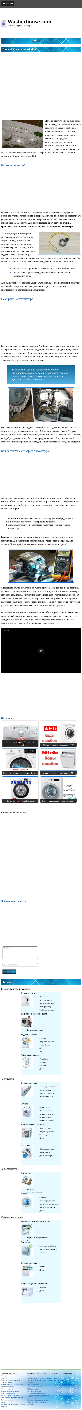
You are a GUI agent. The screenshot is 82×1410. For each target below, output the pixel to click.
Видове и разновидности (36, 1393)
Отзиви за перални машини (10, 1391)
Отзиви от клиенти (34, 1391)
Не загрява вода (46, 1007)
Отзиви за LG (45, 1107)
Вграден (43, 1287)
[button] (7, 3)
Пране (24, 1194)
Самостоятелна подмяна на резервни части (10, 1381)
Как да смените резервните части (39, 1378)
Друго (42, 1051)
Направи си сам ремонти (36, 1376)
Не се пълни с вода (47, 1003)
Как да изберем (45, 1090)
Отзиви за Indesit (46, 1111)
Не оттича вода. (45, 997)
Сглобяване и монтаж (35, 1387)
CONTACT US (59, 1382)
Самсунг (43, 1038)
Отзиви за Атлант (46, 1114)
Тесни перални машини (48, 1135)
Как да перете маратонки (49, 1204)
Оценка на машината (47, 1093)
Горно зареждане (46, 1128)
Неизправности (28, 993)
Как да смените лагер (35, 1030)
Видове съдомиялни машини (34, 1283)
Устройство (44, 1059)
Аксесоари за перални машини (12, 1398)
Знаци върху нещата (47, 1201)
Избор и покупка (29, 1083)
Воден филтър (45, 1152)
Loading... (6, 630)
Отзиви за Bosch (46, 1117)
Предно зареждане (47, 1131)
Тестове (56, 1376)
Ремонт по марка (33, 1385)
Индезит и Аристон (47, 1042)
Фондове (43, 1197)
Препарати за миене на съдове (38, 1400)
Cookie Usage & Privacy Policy (64, 1385)
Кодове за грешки (29, 1034)
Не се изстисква (46, 1000)
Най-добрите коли (46, 1096)
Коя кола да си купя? (47, 1087)
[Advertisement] (41, 72)
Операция (25, 1173)
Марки (36, 41)
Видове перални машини (32, 1124)
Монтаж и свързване (34, 1192)
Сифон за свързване (47, 1149)
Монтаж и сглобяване (48, 1246)
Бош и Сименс (45, 1045)
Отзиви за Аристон (47, 1121)
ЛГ (41, 1048)
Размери (43, 1066)
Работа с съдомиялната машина (38, 1398)
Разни (42, 1253)
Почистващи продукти (48, 1249)
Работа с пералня (7, 1400)
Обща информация (30, 1055)
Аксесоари (26, 1145)
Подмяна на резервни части (34, 1014)
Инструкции (31, 1189)
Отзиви (24, 1104)
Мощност (43, 1062)
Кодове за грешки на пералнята (12, 1384)
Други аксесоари (46, 1156)
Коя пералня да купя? (8, 1393)
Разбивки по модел (47, 1010)
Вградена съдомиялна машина (38, 1396)
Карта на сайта (59, 1380)
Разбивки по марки (7, 1387)
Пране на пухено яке (47, 1207)
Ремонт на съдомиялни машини (36, 1221)
